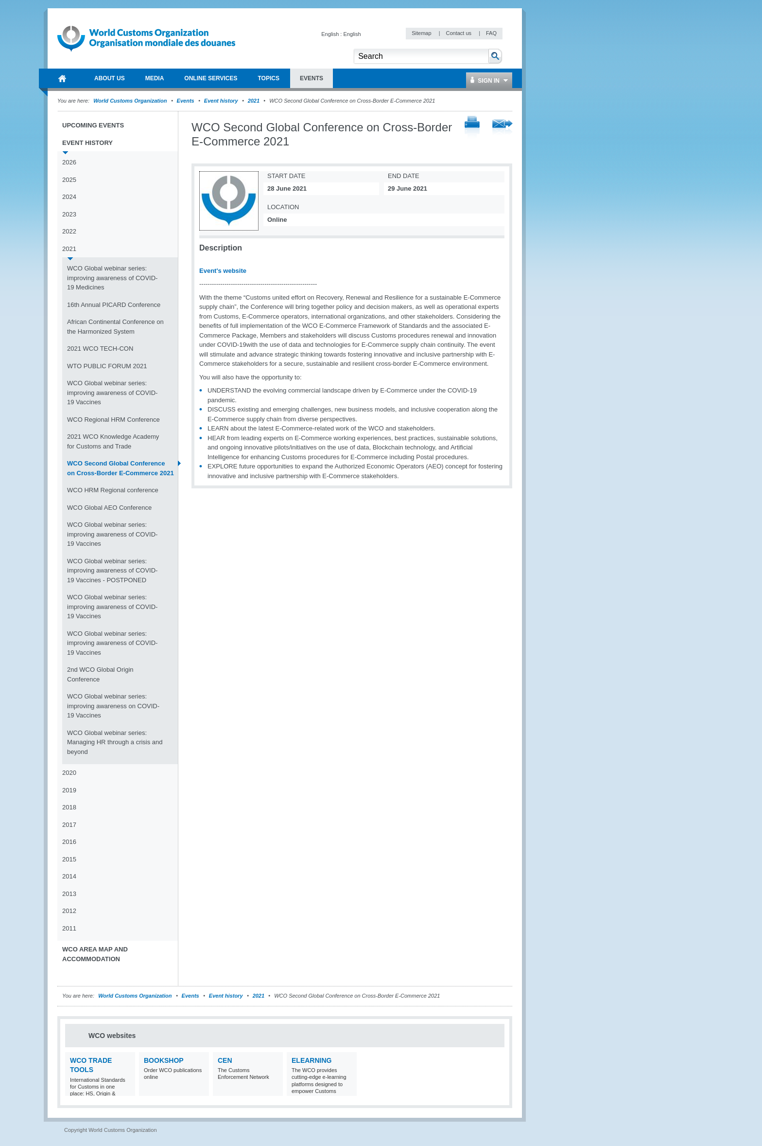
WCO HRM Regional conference (112, 490)
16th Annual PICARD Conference (113, 304)
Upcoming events (93, 125)
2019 (69, 790)
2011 (69, 928)
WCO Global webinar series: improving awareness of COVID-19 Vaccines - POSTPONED (112, 570)
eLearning (311, 1060)
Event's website (222, 270)
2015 (69, 859)
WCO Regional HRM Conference (113, 419)
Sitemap (422, 33)
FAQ (491, 33)
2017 (69, 824)
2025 (69, 179)
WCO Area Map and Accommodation (95, 954)
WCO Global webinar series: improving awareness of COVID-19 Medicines (112, 278)
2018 (69, 807)
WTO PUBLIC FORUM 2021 (107, 366)
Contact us (459, 33)
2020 (69, 772)
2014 (69, 876)
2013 (69, 893)
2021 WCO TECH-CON (100, 348)
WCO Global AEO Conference (109, 507)
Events (185, 101)
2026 (69, 162)
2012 (69, 910)
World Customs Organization (130, 101)
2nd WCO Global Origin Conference (100, 674)
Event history (221, 101)
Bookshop (164, 1060)
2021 (254, 101)
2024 (69, 196)
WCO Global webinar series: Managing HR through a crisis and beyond (115, 742)
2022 (69, 231)
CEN (225, 1060)
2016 (69, 841)
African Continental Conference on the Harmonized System (115, 326)
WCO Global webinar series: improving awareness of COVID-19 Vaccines (112, 392)
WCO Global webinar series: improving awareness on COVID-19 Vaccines (113, 706)
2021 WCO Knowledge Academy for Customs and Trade (113, 441)
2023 (69, 214)
